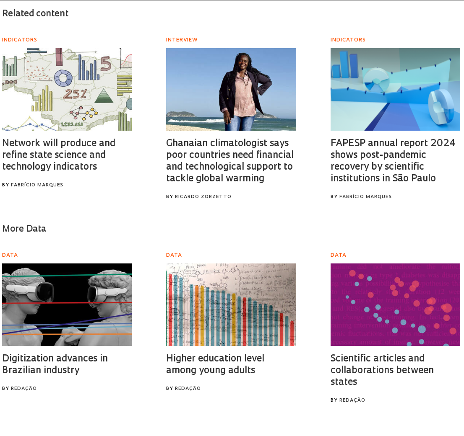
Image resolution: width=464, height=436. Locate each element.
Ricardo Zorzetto (203, 197)
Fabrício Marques (37, 185)
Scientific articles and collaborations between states (382, 370)
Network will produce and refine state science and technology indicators (58, 155)
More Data (24, 229)
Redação (24, 389)
